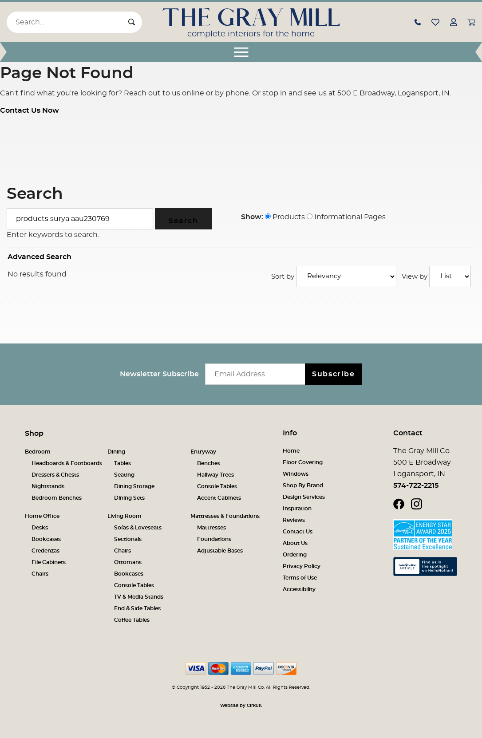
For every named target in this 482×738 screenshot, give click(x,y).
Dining (116, 451)
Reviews (294, 520)
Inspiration (297, 508)
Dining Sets (129, 498)
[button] (418, 22)
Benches (208, 463)
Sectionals (128, 539)
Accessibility (299, 589)
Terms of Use (300, 577)
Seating (124, 475)
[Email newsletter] (257, 374)
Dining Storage (134, 486)
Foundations (214, 539)
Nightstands (48, 486)
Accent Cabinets (219, 498)
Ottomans (128, 562)
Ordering (295, 554)
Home (291, 451)
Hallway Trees (215, 475)
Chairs (40, 573)
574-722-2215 (416, 485)
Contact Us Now (29, 110)
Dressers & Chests (55, 475)
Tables (122, 463)
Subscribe (333, 374)
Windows (295, 474)
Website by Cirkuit (241, 705)
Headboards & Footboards (67, 463)
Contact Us (297, 531)
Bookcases (46, 539)
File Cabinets (49, 562)
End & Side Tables (137, 608)
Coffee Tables (132, 620)
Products (285, 217)
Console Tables (217, 486)
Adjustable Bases (220, 550)
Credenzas (45, 550)
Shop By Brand (303, 485)
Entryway (203, 451)
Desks (40, 527)
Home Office (42, 516)
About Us (295, 543)
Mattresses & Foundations (225, 516)
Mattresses (211, 527)
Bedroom (38, 451)
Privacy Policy (301, 566)
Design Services (304, 497)
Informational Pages (346, 217)
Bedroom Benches (57, 498)
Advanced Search (39, 256)
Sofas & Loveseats (138, 527)
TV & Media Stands (138, 597)
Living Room (124, 516)
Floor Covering (303, 462)
